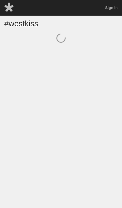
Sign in (111, 7)
